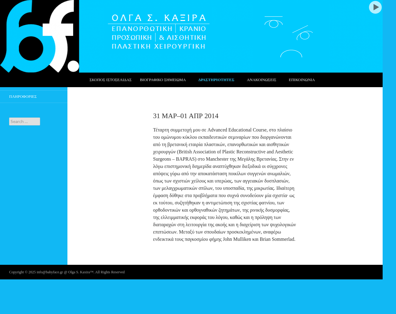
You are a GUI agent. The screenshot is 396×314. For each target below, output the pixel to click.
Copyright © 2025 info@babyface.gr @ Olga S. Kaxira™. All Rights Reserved (67, 272)
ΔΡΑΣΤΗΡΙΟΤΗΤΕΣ (216, 79)
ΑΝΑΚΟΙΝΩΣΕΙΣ (261, 79)
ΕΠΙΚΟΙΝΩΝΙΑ (302, 79)
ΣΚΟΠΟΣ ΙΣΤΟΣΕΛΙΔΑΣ (111, 79)
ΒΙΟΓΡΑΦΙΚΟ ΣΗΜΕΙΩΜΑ (163, 79)
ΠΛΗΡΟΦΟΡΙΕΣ (23, 96)
